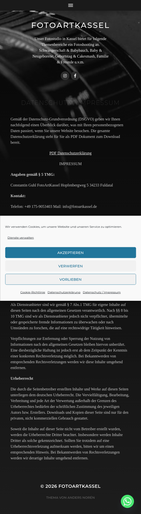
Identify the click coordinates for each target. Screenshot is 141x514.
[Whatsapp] (127, 501)
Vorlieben (70, 285)
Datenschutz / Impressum (102, 298)
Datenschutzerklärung (64, 298)
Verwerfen (70, 272)
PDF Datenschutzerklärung (71, 153)
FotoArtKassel (70, 25)
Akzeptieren (70, 258)
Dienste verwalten (21, 243)
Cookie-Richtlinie (32, 298)
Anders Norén (81, 497)
